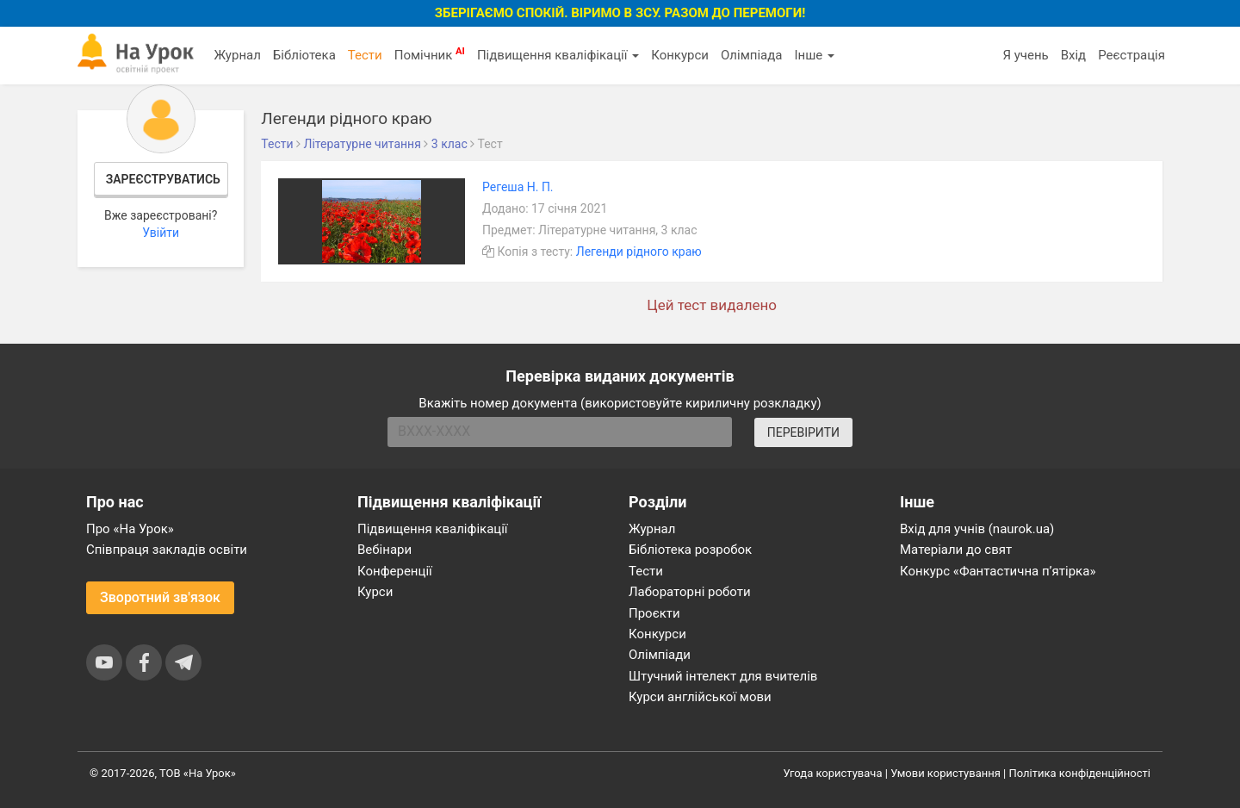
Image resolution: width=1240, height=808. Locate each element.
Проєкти (654, 613)
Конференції (394, 571)
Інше (814, 55)
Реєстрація (1131, 55)
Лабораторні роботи (690, 592)
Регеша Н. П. (518, 187)
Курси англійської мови (700, 697)
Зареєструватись (163, 179)
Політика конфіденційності (1079, 773)
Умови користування (945, 773)
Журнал (237, 55)
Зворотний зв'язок (160, 597)
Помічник (429, 54)
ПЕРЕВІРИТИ (803, 432)
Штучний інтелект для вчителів (723, 676)
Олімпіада (751, 55)
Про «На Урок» (130, 529)
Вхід (1074, 55)
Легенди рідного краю (639, 251)
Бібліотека (304, 55)
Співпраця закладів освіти (166, 549)
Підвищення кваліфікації (558, 55)
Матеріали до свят (956, 549)
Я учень (1025, 55)
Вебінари (384, 549)
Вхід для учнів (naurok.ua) (977, 529)
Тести (365, 55)
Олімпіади (660, 654)
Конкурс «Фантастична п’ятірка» (997, 571)
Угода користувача (833, 773)
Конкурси (680, 55)
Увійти (160, 232)
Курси (375, 592)
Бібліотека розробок (690, 549)
